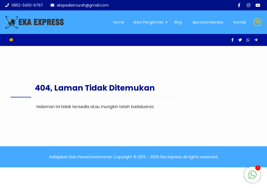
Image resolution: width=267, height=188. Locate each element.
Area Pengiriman (148, 22)
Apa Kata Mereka (207, 22)
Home (118, 22)
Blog (178, 22)
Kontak (240, 22)
